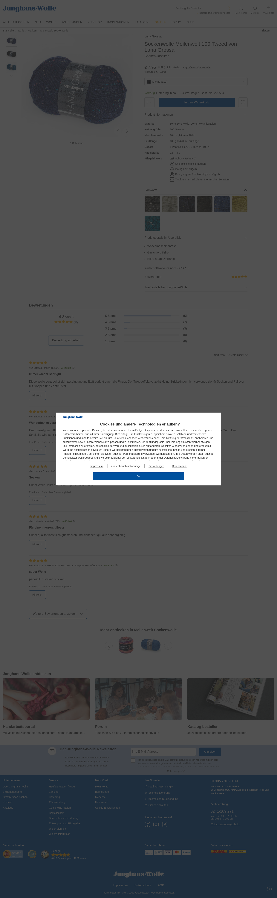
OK (138, 476)
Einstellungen (141, 457)
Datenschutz (179, 466)
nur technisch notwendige (126, 466)
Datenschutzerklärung (176, 457)
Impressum (96, 466)
